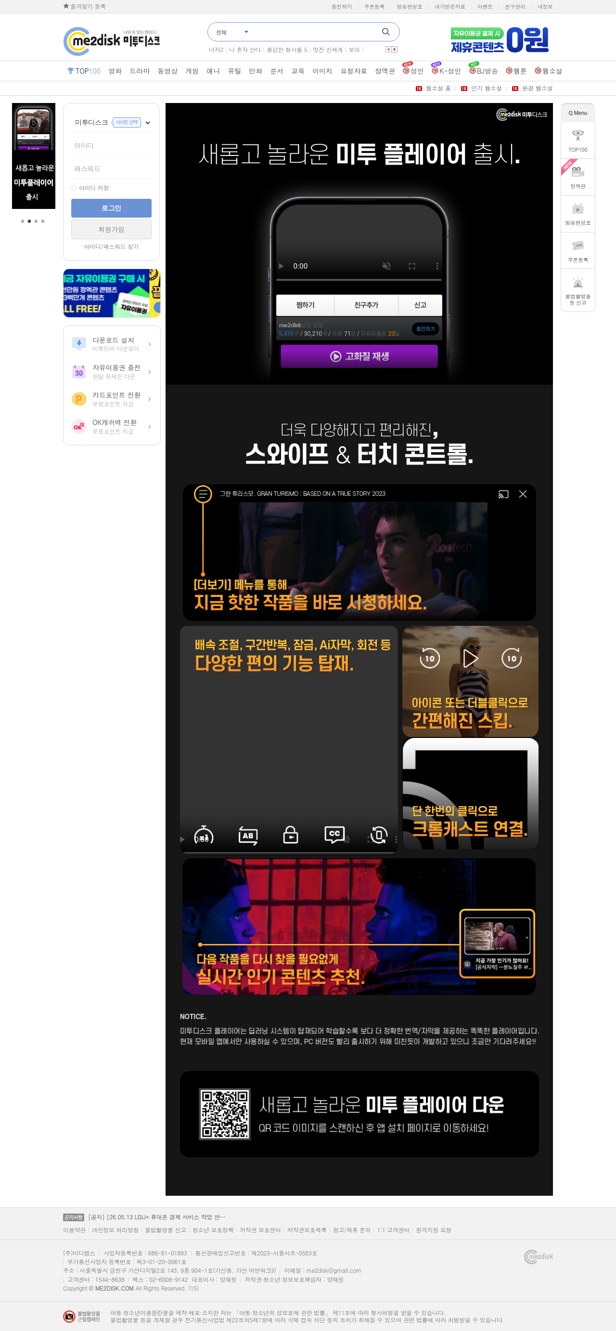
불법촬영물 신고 (165, 1230)
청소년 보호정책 (213, 1230)
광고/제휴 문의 (352, 1230)
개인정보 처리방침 (115, 1230)
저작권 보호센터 (260, 1230)
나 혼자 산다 (245, 49)
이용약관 (74, 1230)
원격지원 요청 (433, 1230)
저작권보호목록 (307, 1230)
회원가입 (111, 229)
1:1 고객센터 (393, 1230)
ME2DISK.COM (114, 1288)
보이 (354, 49)
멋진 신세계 (328, 49)
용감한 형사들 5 (287, 49)
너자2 (216, 49)
